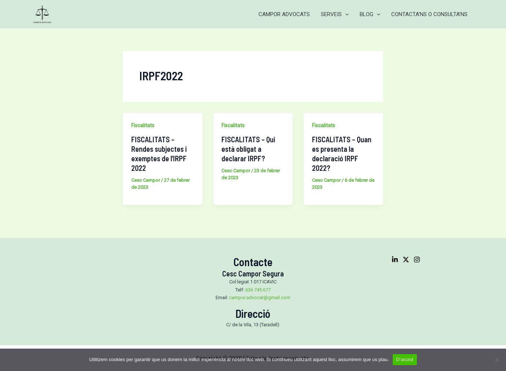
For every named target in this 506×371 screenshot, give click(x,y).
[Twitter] (406, 259)
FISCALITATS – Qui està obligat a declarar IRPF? (248, 149)
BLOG (370, 14)
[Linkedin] (395, 259)
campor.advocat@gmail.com (259, 297)
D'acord (404, 359)
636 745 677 (258, 290)
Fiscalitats (142, 125)
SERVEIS (335, 14)
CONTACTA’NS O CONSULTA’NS (429, 14)
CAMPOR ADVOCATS (284, 14)
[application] (345, 14)
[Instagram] (417, 259)
